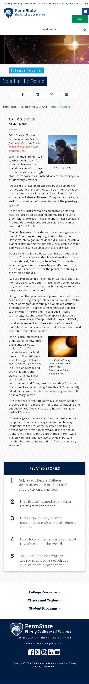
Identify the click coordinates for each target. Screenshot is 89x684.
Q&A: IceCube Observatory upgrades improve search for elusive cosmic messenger (44, 560)
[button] (80, 20)
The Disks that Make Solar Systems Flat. (25, 147)
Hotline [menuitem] (45, 637)
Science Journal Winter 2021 (34, 106)
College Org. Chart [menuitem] (28, 637)
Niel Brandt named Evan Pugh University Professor (45, 503)
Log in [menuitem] (68, 637)
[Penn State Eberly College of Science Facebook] (31, 653)
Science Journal (10, 106)
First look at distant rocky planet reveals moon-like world (48, 541)
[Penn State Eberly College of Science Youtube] (57, 653)
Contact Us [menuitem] (57, 637)
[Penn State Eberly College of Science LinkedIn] (51, 653)
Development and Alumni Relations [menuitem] (40, 3)
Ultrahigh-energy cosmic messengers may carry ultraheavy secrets (48, 522)
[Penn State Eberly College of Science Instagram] (44, 653)
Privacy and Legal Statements (54, 665)
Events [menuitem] (17, 3)
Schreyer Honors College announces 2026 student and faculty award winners (43, 485)
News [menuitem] (7, 3)
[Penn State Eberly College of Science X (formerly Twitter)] (38, 653)
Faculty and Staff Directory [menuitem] (75, 3)
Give (80, 19)
